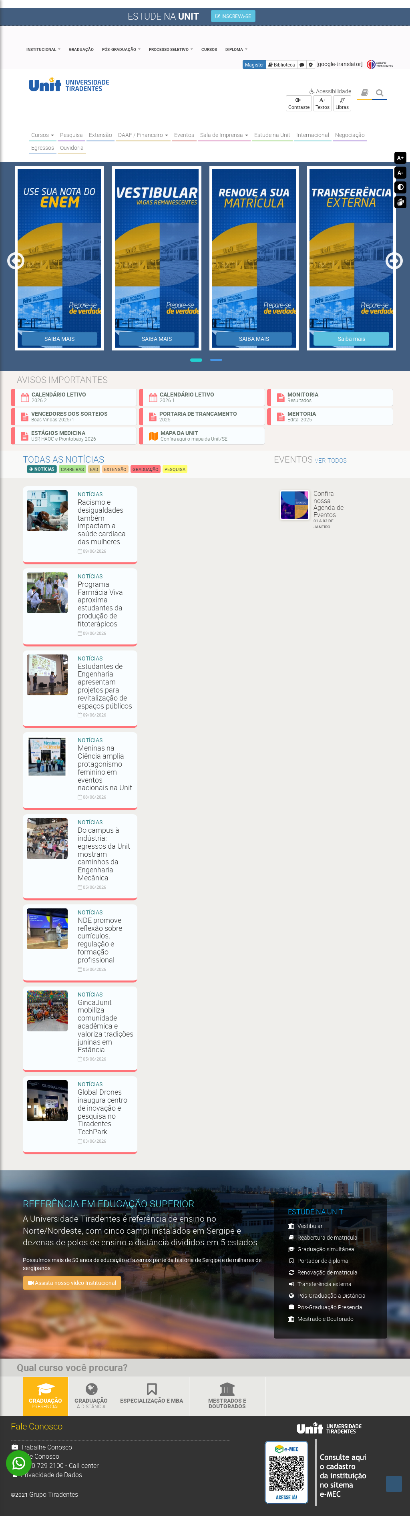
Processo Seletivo (169, 49)
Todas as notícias (63, 459)
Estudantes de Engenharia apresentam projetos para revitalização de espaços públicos (105, 686)
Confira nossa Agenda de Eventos (332, 509)
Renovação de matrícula (323, 1272)
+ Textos (323, 103)
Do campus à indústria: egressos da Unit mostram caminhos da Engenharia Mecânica (104, 853)
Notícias (43, 469)
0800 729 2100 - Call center (54, 1465)
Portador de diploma (318, 1260)
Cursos (209, 49)
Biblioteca (281, 64)
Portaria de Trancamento (204, 416)
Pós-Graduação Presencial (326, 1307)
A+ (400, 157)
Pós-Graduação (119, 49)
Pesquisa (175, 469)
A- (400, 172)
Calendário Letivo (76, 397)
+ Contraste (299, 103)
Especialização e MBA (151, 1393)
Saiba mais (351, 338)
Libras (342, 104)
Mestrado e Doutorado (321, 1319)
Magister (254, 64)
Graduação (81, 49)
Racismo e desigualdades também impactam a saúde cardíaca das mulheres (102, 521)
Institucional (41, 49)
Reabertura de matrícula (323, 1237)
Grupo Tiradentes (380, 64)
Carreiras (72, 469)
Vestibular (305, 1226)
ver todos (331, 460)
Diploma (234, 49)
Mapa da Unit (204, 435)
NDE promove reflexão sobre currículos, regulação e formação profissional (100, 939)
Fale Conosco (35, 1456)
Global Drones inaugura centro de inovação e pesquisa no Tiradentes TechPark (102, 1111)
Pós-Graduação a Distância (327, 1295)
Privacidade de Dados (46, 1474)
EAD (94, 469)
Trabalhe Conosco (41, 1447)
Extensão (115, 469)
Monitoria (332, 397)
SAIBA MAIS (59, 338)
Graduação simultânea (321, 1249)
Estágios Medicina (76, 435)
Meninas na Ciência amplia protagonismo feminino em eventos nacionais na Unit (105, 767)
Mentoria (332, 416)
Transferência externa (320, 1284)
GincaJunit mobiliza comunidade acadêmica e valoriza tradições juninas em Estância (105, 1026)
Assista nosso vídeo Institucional (72, 1282)
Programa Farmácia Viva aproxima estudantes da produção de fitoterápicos (100, 603)
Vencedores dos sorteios (76, 416)
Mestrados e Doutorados (227, 1396)
